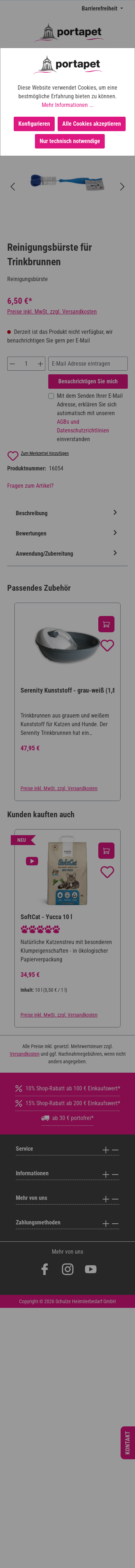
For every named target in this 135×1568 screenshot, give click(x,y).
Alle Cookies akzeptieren (91, 123)
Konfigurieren (34, 123)
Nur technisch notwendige (70, 141)
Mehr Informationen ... (68, 105)
